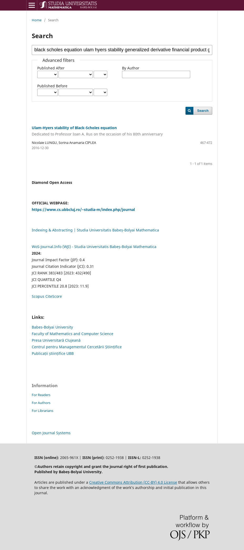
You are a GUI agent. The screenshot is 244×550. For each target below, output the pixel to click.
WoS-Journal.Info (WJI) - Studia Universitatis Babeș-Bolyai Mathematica (94, 246)
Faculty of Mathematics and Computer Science (72, 333)
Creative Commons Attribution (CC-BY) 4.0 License (133, 482)
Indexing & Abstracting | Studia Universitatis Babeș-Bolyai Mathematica (95, 230)
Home (36, 20)
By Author (130, 67)
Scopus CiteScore (47, 296)
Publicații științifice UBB (53, 353)
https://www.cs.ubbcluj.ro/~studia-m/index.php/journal (83, 209)
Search (203, 111)
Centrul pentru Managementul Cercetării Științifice (77, 346)
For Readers (41, 394)
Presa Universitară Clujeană (56, 340)
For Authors (41, 402)
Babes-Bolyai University (52, 327)
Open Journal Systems (51, 432)
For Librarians (42, 410)
